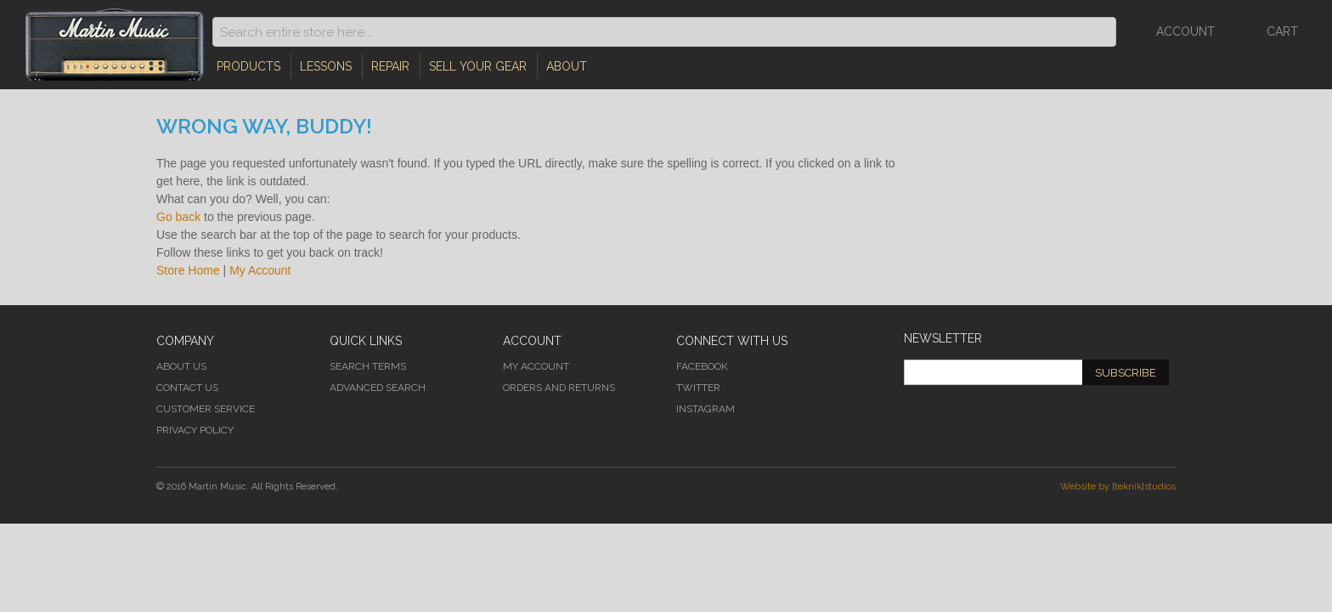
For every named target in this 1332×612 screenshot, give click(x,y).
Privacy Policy (195, 430)
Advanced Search (378, 388)
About (566, 66)
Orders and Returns (559, 388)
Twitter (698, 388)
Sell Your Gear (478, 66)
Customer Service (205, 409)
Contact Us (187, 388)
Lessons (326, 66)
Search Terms (368, 366)
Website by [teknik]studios (1118, 486)
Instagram (705, 409)
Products (248, 66)
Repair (390, 66)
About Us (181, 366)
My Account (260, 270)
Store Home (188, 270)
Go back (178, 217)
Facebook (702, 366)
